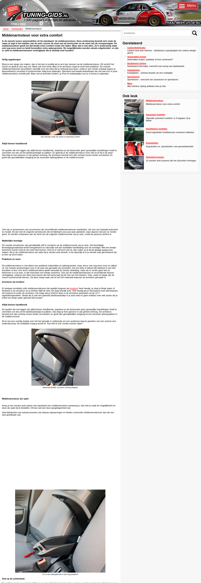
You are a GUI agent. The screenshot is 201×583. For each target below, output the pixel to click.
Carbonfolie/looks (136, 48)
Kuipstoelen (17, 28)
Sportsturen (133, 77)
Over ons (8, 562)
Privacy (7, 564)
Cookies (11, 578)
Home (6, 28)
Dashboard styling (136, 63)
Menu (191, 5)
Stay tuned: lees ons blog (53, 559)
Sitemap (3, 578)
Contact (7, 559)
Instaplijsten (133, 70)
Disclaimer (21, 578)
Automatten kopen (136, 57)
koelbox (74, 288)
